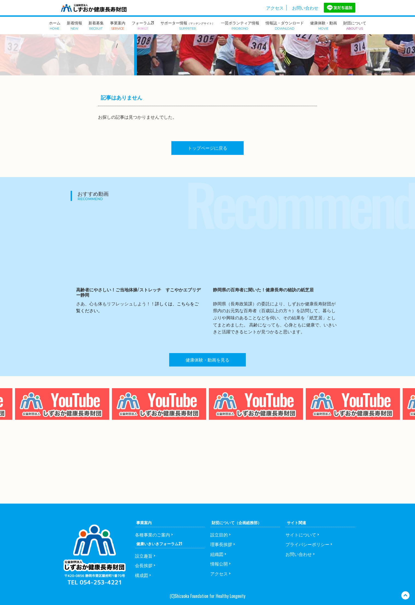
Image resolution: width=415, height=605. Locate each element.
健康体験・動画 (323, 25)
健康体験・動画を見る (207, 359)
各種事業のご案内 (152, 534)
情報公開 (219, 563)
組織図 (216, 554)
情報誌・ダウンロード (285, 25)
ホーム (54, 25)
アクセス (275, 7)
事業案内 (117, 25)
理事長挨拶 (221, 544)
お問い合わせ (305, 7)
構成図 (141, 575)
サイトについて (301, 534)
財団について (354, 25)
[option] (159, 415)
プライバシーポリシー (307, 544)
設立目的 (219, 534)
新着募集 (96, 25)
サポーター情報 (187, 25)
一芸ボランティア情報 (240, 25)
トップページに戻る (207, 147)
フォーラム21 (143, 25)
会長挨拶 (143, 565)
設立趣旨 (143, 555)
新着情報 (74, 25)
